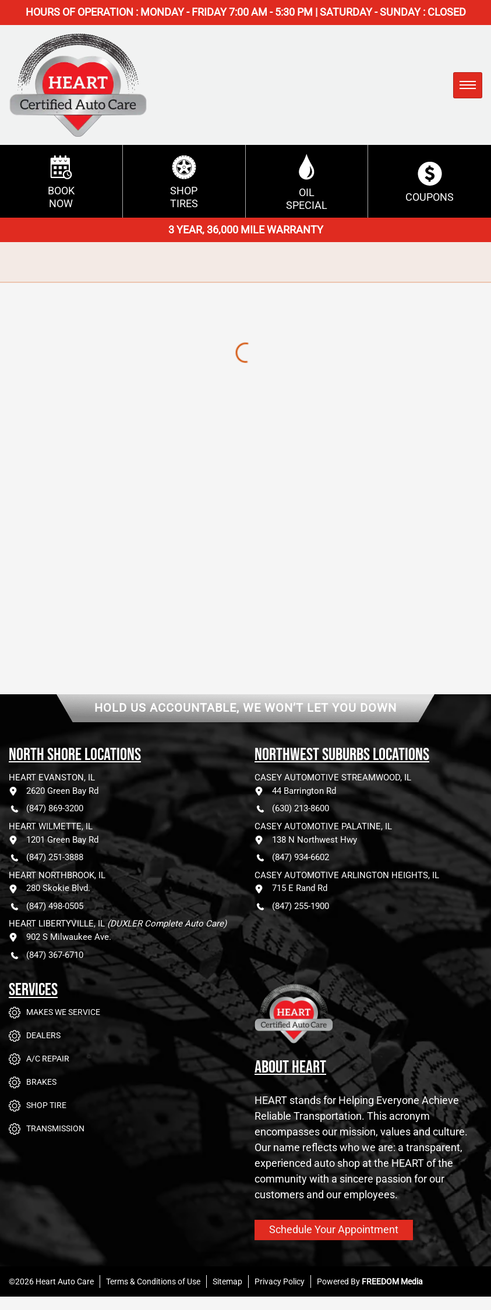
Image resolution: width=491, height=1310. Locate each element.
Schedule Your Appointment (333, 1229)
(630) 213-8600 (292, 808)
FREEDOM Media (392, 1281)
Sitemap (227, 1281)
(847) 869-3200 (46, 808)
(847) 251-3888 (46, 857)
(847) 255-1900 (292, 906)
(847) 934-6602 (292, 857)
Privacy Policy (280, 1281)
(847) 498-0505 (46, 906)
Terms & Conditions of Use (153, 1281)
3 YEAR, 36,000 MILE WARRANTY (245, 229)
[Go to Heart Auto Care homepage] (342, 1022)
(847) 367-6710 (46, 955)
